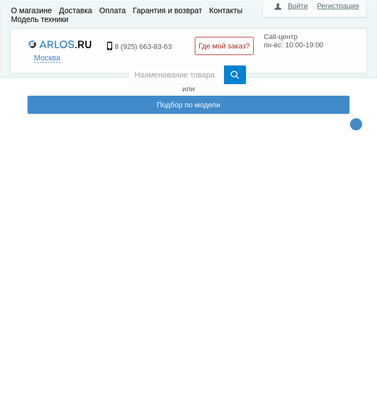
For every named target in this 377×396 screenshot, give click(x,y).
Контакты (225, 10)
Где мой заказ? (224, 46)
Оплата (112, 10)
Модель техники (39, 19)
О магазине (31, 10)
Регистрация (338, 6)
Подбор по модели (188, 105)
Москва (47, 57)
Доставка (75, 10)
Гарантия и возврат (167, 10)
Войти (298, 6)
